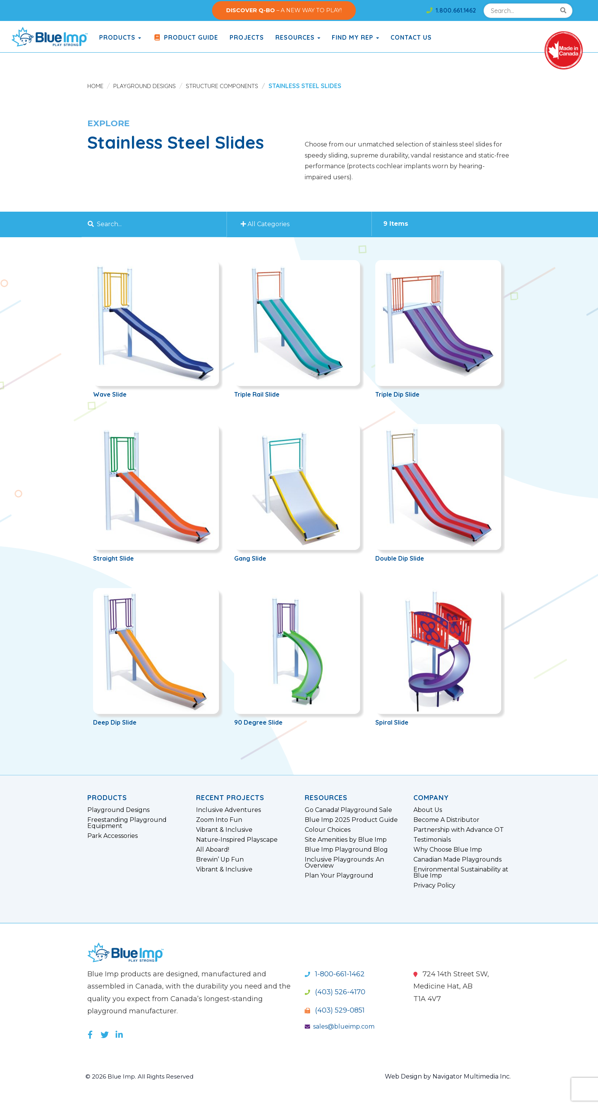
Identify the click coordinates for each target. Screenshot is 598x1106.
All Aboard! (212, 850)
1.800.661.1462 (451, 10)
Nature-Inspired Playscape (237, 840)
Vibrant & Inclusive (224, 830)
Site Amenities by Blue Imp (346, 840)
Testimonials (432, 840)
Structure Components (226, 86)
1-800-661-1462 (335, 974)
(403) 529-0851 (335, 1010)
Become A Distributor (446, 820)
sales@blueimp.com (340, 1026)
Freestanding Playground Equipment (127, 823)
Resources (297, 37)
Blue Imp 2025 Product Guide (351, 820)
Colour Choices (327, 830)
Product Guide (185, 37)
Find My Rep (355, 37)
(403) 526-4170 (335, 992)
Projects (247, 37)
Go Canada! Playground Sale (348, 810)
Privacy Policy (434, 886)
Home (95, 86)
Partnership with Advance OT (458, 830)
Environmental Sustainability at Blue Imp (460, 872)
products (120, 37)
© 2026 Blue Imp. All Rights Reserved (142, 1076)
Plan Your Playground (339, 876)
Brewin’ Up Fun (220, 860)
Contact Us (411, 37)
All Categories (266, 224)
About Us (427, 810)
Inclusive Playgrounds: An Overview (344, 863)
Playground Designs (146, 86)
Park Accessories (112, 836)
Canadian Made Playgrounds (457, 860)
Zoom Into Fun (219, 820)
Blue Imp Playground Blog (346, 850)
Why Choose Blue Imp (447, 850)
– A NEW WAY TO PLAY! (284, 10)
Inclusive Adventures (228, 810)
